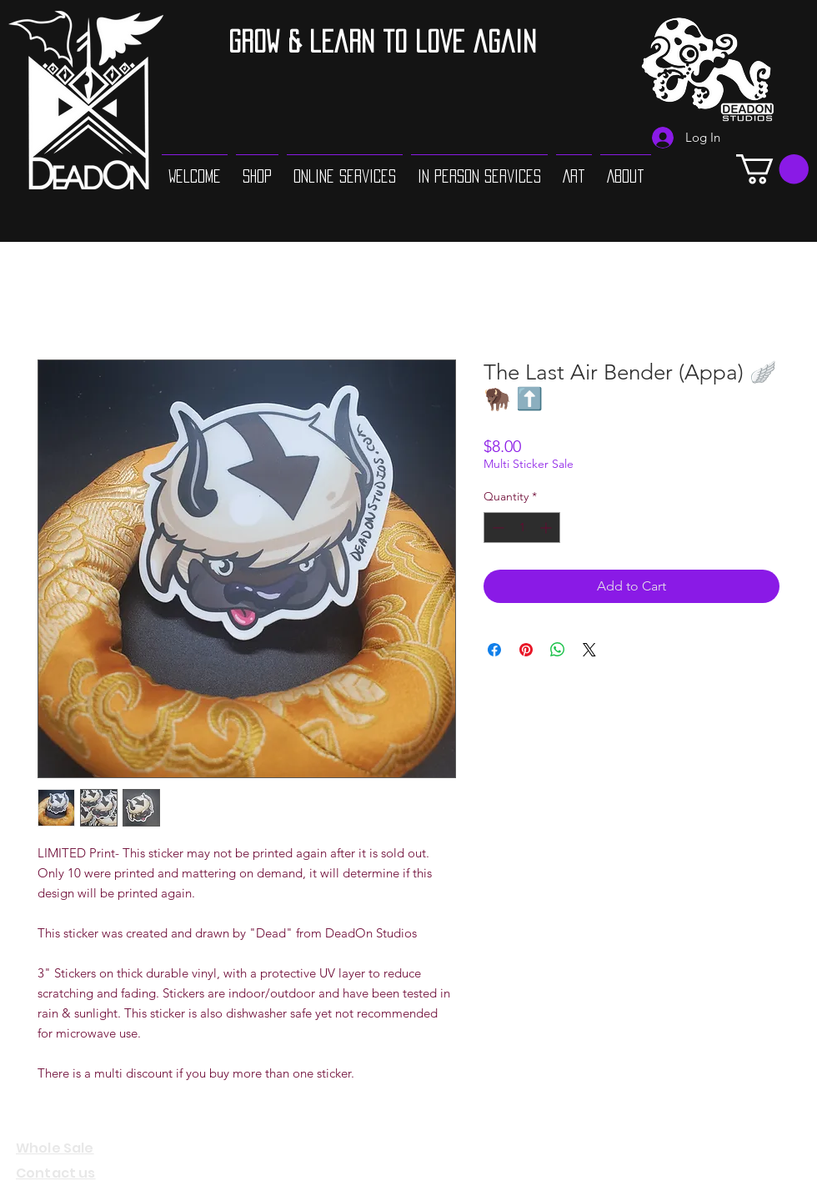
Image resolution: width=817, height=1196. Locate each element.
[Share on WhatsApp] (558, 650)
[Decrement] (496, 527)
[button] (772, 168)
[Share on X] (589, 650)
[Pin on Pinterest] (526, 650)
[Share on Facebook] (494, 650)
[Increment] (547, 527)
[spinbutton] (522, 527)
